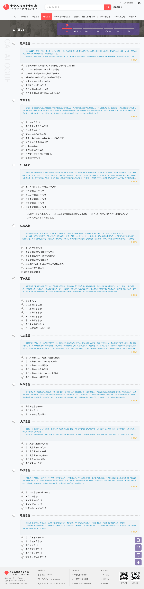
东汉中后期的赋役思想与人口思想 (70, 214)
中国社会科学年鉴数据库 (82, 583)
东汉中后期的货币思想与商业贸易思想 (109, 214)
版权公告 (106, 579)
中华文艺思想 (119, 17)
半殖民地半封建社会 (62, 17)
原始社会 (24, 17)
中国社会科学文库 (80, 575)
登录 (139, 3)
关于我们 (106, 575)
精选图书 (132, 17)
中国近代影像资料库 (81, 579)
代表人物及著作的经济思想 (40, 218)
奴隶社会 (35, 17)
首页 (15, 17)
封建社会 (46, 17)
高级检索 (117, 7)
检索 (107, 7)
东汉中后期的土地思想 (38, 214)
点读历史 (135, 583)
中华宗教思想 (105, 17)
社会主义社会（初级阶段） (85, 17)
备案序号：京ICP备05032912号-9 (14, 581)
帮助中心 (106, 583)
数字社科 (124, 583)
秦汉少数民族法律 (30, 272)
